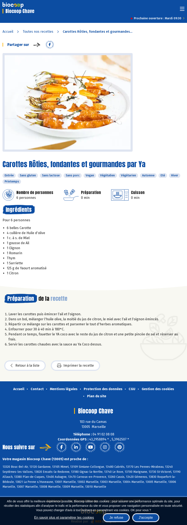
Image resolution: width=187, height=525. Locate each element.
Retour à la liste (24, 365)
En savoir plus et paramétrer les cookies (64, 517)
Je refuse (116, 517)
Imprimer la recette (75, 365)
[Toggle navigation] (182, 10)
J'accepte (146, 517)
